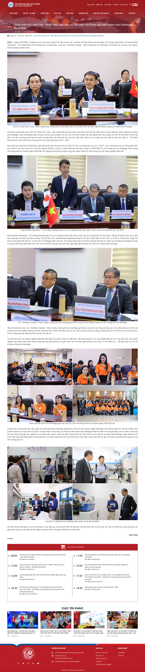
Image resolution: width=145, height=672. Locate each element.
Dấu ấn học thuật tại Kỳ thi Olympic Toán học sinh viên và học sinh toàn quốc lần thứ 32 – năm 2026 (55, 633)
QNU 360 (99, 4)
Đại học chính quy (102, 652)
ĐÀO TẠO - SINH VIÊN (25, 36)
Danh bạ (121, 655)
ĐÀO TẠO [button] (57, 13)
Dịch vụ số (124, 4)
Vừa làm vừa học (101, 658)
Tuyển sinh (99, 661)
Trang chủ (91, 4)
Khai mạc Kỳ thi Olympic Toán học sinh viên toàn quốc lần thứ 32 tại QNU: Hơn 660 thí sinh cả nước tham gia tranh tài (88, 633)
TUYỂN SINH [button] (44, 13)
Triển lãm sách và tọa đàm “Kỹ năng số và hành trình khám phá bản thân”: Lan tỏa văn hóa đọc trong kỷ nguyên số (121, 633)
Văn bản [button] (131, 13)
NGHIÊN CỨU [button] (83, 13)
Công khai (118, 13)
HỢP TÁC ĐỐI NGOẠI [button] (101, 13)
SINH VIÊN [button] (69, 13)
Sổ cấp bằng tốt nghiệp (103, 664)
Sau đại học (100, 655)
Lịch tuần (107, 4)
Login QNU (121, 652)
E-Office (116, 4)
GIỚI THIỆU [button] (14, 13)
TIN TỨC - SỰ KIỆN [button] (29, 13)
